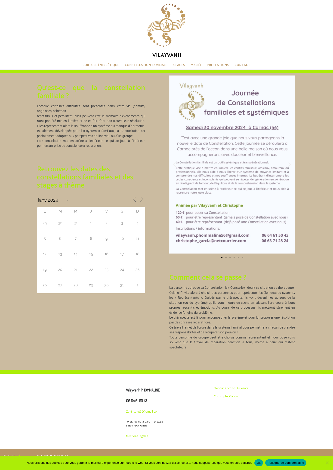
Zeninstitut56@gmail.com (142, 412)
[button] (174, 164)
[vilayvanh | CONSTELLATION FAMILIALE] (166, 29)
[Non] (327, 463)
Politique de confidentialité (286, 462)
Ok (259, 462)
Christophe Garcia (226, 396)
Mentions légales (137, 436)
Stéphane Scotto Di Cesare (231, 388)
